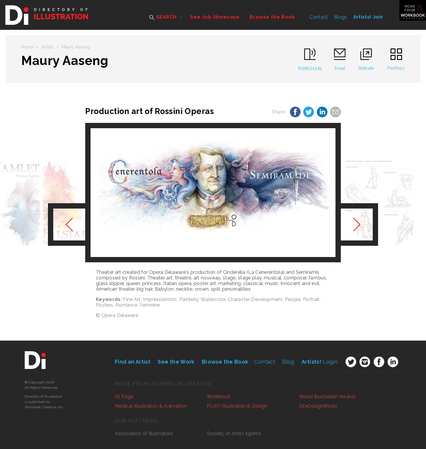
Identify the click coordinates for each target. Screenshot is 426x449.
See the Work (176, 362)
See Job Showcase (215, 17)
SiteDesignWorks (318, 406)
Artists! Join (368, 17)
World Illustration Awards (327, 396)
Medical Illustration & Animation (151, 406)
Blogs (340, 17)
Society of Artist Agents (234, 433)
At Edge (124, 396)
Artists (47, 47)
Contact (318, 17)
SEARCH (163, 17)
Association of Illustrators (144, 433)
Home (27, 47)
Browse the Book (272, 17)
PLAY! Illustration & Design (237, 406)
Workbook (218, 396)
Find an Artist (133, 362)
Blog (288, 362)
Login (319, 362)
